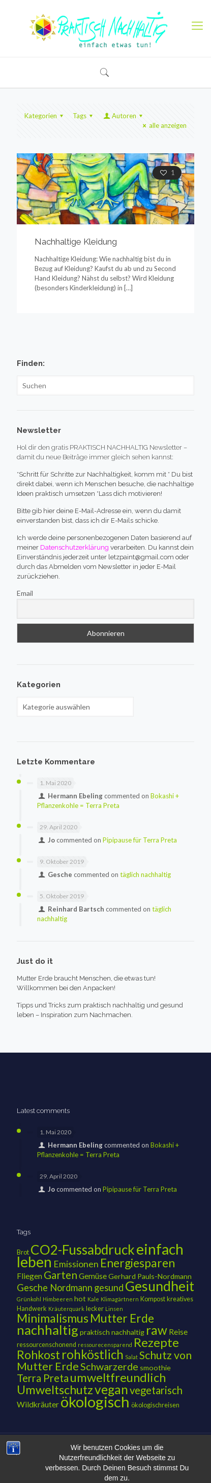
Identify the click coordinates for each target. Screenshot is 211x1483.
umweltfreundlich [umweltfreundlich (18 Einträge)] (118, 1377)
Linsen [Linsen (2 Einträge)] (114, 1308)
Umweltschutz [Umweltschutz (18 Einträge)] (55, 1390)
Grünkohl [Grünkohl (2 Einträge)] (29, 1299)
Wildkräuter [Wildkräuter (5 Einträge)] (38, 1404)
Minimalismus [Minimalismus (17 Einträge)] (52, 1318)
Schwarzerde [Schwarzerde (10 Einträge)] (109, 1366)
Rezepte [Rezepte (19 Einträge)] (156, 1342)
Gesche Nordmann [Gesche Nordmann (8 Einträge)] (55, 1287)
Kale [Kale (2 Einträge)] (93, 1299)
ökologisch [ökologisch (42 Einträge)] (95, 1401)
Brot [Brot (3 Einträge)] (23, 1252)
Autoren (123, 116)
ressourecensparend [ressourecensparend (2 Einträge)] (105, 1344)
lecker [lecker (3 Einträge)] (95, 1308)
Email (25, 593)
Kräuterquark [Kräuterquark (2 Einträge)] (66, 1308)
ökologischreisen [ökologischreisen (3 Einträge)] (155, 1405)
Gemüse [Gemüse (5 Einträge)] (93, 1275)
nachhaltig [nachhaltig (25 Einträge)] (47, 1329)
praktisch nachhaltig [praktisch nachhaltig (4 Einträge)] (112, 1332)
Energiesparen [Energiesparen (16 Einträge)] (137, 1263)
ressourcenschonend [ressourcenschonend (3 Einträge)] (46, 1345)
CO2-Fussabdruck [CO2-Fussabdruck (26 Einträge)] (83, 1249)
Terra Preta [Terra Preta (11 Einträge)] (43, 1378)
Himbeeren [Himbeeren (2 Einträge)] (58, 1299)
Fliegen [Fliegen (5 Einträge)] (29, 1275)
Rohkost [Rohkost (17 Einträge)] (38, 1354)
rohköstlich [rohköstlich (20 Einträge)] (93, 1354)
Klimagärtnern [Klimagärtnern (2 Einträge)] (120, 1299)
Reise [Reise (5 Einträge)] (178, 1331)
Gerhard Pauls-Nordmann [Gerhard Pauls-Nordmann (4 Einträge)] (150, 1276)
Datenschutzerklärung (125, 1453)
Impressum (70, 1453)
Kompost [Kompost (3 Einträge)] (152, 1299)
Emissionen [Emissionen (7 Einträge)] (76, 1264)
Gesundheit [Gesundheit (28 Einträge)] (159, 1286)
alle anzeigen (163, 125)
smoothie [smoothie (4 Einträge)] (155, 1367)
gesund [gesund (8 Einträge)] (109, 1287)
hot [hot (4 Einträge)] (80, 1298)
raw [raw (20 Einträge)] (156, 1330)
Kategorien (45, 116)
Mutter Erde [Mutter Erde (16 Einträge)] (122, 1318)
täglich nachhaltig (145, 874)
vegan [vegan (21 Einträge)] (111, 1389)
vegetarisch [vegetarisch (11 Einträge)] (156, 1390)
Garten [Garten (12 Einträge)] (60, 1274)
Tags (84, 116)
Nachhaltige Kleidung (76, 242)
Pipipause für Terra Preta (140, 840)
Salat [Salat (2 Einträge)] (131, 1357)
